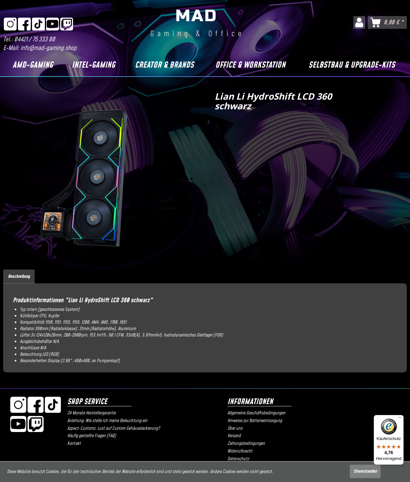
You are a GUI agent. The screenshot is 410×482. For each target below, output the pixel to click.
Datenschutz (238, 459)
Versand (234, 436)
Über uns (234, 428)
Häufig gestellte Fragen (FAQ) (91, 436)
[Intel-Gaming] (93, 65)
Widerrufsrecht (239, 451)
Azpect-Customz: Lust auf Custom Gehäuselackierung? (113, 428)
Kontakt (74, 443)
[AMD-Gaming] (32, 65)
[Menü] (400, 419)
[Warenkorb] (387, 22)
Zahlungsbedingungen (246, 443)
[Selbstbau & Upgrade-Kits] (352, 65)
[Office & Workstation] (250, 65)
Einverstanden (365, 471)
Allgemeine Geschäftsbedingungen (256, 413)
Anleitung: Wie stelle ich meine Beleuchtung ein (107, 421)
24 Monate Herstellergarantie (91, 413)
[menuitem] (359, 22)
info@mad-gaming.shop (48, 48)
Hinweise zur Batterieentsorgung (254, 421)
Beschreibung (19, 276)
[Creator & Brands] (164, 65)
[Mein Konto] (359, 22)
